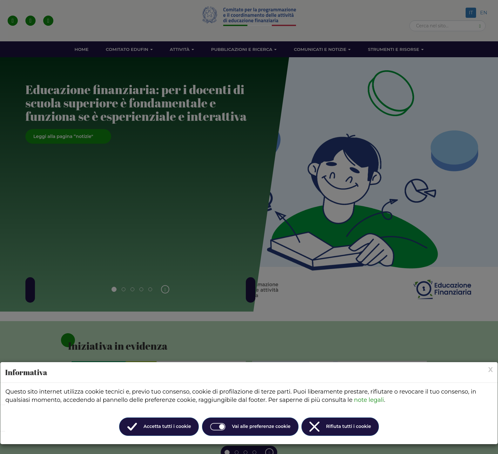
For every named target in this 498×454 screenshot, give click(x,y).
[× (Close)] (490, 369)
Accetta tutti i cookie (159, 427)
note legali (369, 399)
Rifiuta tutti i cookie (340, 427)
